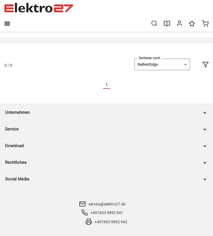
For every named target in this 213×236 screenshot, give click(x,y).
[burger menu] (7, 24)
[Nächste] (113, 85)
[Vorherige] (100, 85)
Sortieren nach (149, 58)
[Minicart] (205, 24)
